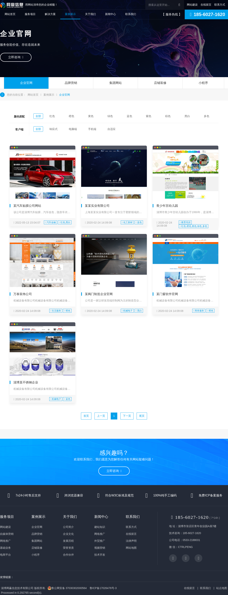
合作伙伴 (68, 554)
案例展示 (70, 14)
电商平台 (5, 554)
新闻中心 (110, 14)
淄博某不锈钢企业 (25, 382)
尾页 (142, 415)
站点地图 (221, 588)
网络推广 (5, 540)
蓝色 (129, 116)
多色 (206, 116)
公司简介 (68, 526)
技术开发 (99, 554)
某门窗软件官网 (167, 294)
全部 (38, 116)
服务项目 (30, 14)
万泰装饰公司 (22, 294)
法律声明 (131, 540)
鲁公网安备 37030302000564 (67, 588)
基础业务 (5, 547)
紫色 (148, 116)
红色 (52, 116)
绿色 (110, 116)
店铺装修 (160, 82)
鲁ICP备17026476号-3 (103, 588)
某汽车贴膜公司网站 (27, 205)
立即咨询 (15, 57)
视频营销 (99, 547)
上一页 (101, 415)
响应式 (53, 129)
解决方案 (50, 14)
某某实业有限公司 (97, 205)
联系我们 (130, 14)
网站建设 (192, 4)
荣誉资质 (68, 547)
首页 (86, 415)
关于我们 (90, 14)
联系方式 (219, 4)
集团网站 (115, 82)
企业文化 (68, 533)
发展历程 (68, 540)
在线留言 (206, 4)
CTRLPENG (185, 547)
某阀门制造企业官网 (99, 294)
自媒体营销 (7, 533)
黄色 (91, 116)
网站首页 (10, 14)
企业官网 (26, 82)
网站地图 (131, 547)
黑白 (187, 116)
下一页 (127, 415)
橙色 (71, 116)
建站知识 (99, 526)
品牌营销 (71, 82)
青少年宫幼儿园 (167, 205)
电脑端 (73, 129)
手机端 (92, 129)
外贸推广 (99, 540)
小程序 (203, 82)
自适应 (111, 129)
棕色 (168, 116)
